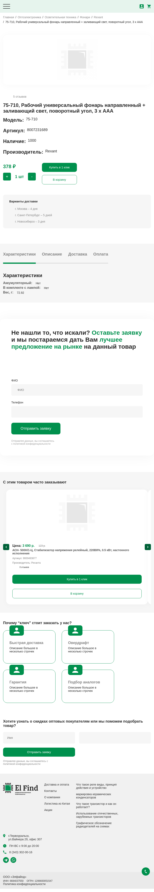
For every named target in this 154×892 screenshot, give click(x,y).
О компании (52, 800)
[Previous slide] (6, 549)
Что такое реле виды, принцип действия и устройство (96, 789)
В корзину (59, 179)
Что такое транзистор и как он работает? (96, 808)
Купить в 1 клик (59, 167)
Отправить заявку (36, 428)
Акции (48, 813)
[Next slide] (148, 549)
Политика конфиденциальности (24, 887)
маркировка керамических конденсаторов (93, 799)
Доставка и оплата (56, 787)
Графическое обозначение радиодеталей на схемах (94, 828)
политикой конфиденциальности (31, 443)
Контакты (50, 794)
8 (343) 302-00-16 (17, 855)
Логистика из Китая (57, 807)
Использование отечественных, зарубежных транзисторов (97, 818)
